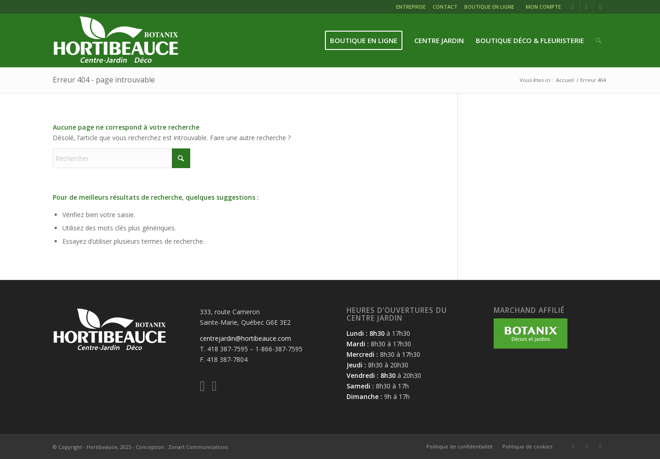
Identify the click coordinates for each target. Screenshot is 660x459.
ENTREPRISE (411, 6)
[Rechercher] (598, 40)
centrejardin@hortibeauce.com (245, 338)
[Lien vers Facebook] (572, 7)
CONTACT (445, 6)
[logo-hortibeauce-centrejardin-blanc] (116, 40)
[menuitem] (412, 8)
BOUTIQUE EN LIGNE (489, 6)
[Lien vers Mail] (600, 7)
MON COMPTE (543, 6)
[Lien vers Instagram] (586, 7)
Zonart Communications (198, 446)
